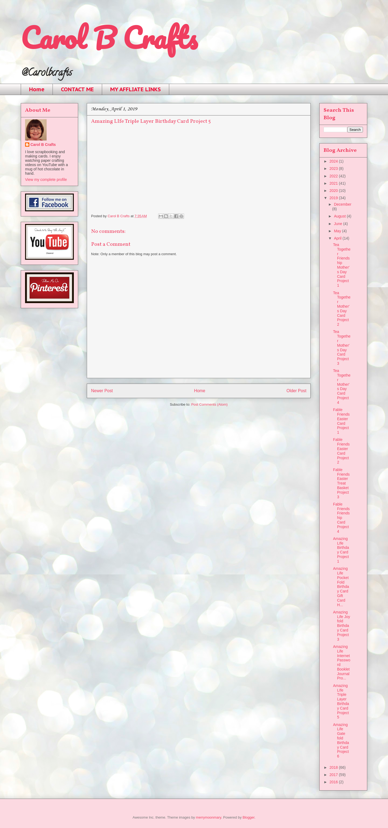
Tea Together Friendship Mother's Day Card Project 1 (342, 265)
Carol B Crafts (109, 37)
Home (36, 89)
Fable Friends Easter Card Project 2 (341, 450)
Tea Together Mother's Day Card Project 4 (342, 387)
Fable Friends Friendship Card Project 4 (341, 518)
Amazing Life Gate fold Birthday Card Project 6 (341, 740)
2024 (334, 161)
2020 (334, 190)
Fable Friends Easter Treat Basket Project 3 (341, 483)
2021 (334, 183)
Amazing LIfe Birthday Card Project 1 (341, 549)
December (342, 204)
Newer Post (102, 390)
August (340, 216)
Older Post (296, 390)
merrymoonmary (208, 817)
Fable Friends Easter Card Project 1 (341, 421)
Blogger (248, 817)
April (338, 238)
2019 (334, 198)
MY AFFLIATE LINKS (135, 89)
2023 (334, 168)
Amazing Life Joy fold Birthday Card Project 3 (341, 625)
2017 (334, 775)
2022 (334, 176)
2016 (334, 782)
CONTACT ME (77, 89)
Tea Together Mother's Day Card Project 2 (342, 309)
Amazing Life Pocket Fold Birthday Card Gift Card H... (341, 586)
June (338, 224)
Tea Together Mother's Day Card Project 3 (342, 347)
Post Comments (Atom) (209, 404)
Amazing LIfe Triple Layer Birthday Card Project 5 (341, 701)
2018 (334, 767)
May (338, 231)
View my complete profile (46, 179)
